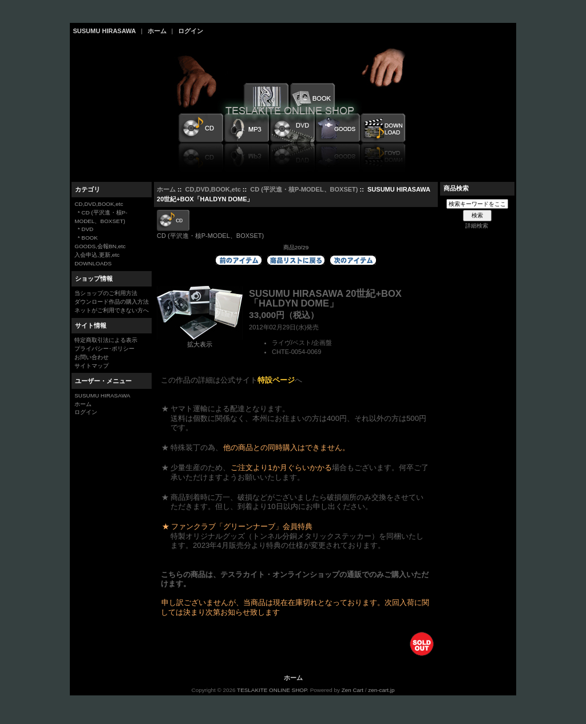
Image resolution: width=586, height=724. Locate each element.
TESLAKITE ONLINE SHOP (272, 690)
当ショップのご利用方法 (105, 293)
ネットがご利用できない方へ (111, 310)
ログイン (190, 30)
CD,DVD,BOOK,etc (213, 189)
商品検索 (456, 188)
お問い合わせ (91, 357)
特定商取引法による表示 (105, 340)
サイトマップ (91, 366)
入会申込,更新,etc (97, 255)
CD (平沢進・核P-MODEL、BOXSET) (304, 189)
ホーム (157, 30)
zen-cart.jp (381, 690)
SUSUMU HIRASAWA (104, 30)
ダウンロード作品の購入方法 (111, 302)
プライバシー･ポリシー (104, 348)
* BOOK (86, 237)
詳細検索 (476, 225)
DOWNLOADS (93, 263)
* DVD (83, 229)
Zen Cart (352, 690)
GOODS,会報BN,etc (99, 246)
